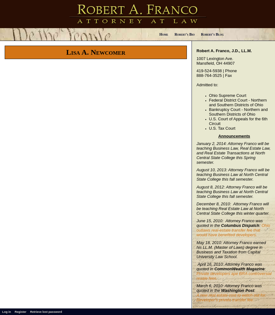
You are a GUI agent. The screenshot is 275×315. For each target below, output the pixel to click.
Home (163, 34)
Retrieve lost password (46, 311)
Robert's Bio (184, 34)
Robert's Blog (212, 34)
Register (20, 311)
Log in (6, 311)
